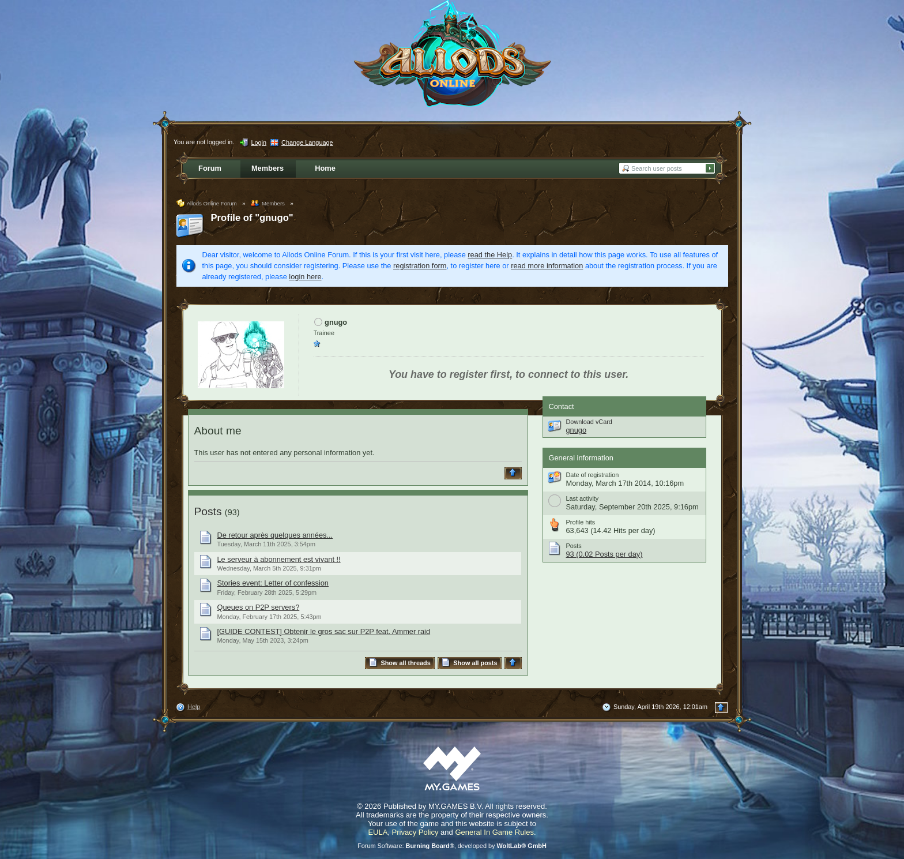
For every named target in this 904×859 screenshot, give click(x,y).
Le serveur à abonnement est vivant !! (279, 559)
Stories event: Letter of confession (273, 583)
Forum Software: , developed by (452, 845)
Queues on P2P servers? (258, 607)
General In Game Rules (494, 832)
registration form (419, 265)
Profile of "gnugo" (252, 217)
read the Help (490, 254)
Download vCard (589, 421)
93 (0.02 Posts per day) (604, 554)
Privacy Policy (415, 832)
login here (305, 276)
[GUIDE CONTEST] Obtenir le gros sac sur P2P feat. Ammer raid (324, 631)
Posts (208, 511)
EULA (377, 832)
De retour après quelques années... (275, 535)
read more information (547, 265)
